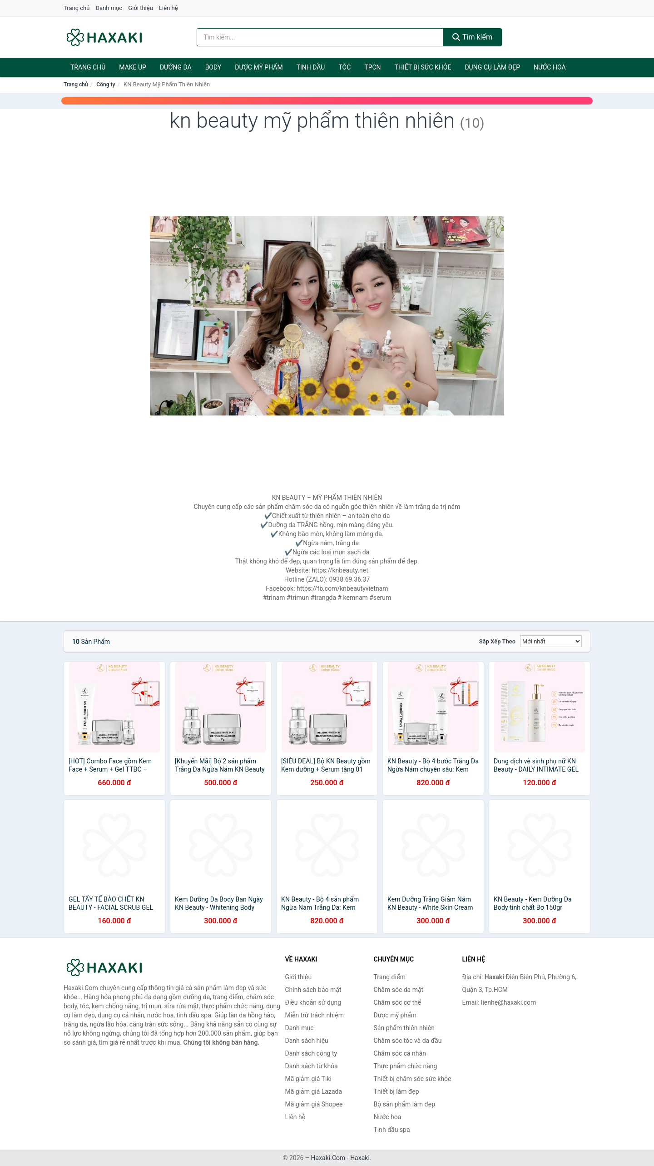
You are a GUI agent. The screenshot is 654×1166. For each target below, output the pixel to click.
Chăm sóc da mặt (399, 989)
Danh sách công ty (311, 1053)
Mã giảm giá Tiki (308, 1078)
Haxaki (360, 1157)
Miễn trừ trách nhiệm (314, 1015)
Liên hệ (168, 8)
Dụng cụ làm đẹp (492, 67)
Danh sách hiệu (306, 1040)
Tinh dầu (311, 67)
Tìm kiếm (472, 37)
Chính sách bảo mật (313, 989)
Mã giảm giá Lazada (313, 1091)
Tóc (344, 67)
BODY (213, 67)
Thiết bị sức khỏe (423, 67)
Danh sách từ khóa (311, 1066)
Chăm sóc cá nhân (400, 1053)
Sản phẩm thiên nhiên (404, 1027)
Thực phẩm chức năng (405, 1066)
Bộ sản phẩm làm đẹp (405, 1104)
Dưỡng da (176, 67)
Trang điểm (390, 977)
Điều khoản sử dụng (313, 1002)
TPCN (372, 67)
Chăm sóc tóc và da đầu (408, 1040)
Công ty (105, 84)
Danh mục (109, 8)
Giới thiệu (140, 8)
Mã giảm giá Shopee (314, 1104)
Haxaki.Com (328, 1157)
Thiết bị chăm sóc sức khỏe (412, 1078)
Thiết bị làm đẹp (396, 1091)
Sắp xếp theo (497, 641)
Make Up (132, 67)
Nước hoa (550, 67)
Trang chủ (76, 8)
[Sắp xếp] (551, 641)
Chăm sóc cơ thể (397, 1002)
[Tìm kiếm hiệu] (320, 37)
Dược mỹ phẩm (258, 67)
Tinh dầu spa (392, 1129)
